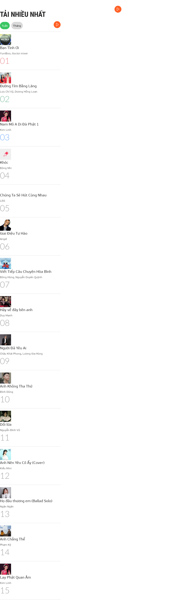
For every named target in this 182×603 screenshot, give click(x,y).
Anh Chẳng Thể (12, 538)
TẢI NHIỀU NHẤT (23, 14)
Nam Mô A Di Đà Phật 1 (19, 124)
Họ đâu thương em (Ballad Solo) (26, 500)
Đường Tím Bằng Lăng (18, 85)
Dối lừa (6, 424)
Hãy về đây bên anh (16, 309)
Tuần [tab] (5, 25)
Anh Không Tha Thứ (16, 386)
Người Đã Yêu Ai (13, 347)
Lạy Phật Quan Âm (15, 577)
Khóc (4, 162)
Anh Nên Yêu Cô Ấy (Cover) (22, 462)
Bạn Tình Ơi (9, 47)
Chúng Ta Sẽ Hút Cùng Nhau (23, 194)
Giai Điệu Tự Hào (13, 233)
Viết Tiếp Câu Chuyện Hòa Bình (25, 271)
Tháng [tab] (17, 25)
